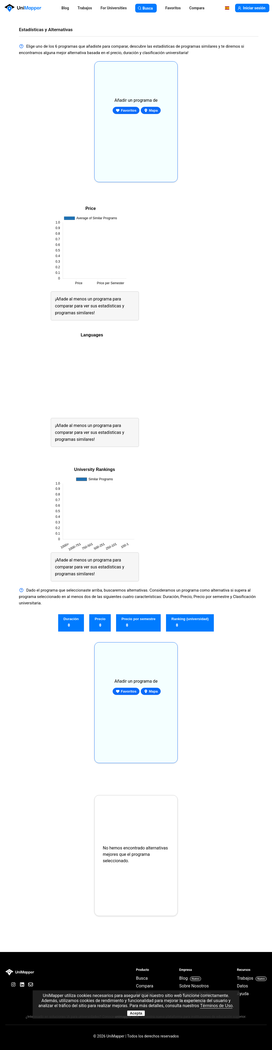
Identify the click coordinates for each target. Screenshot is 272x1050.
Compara (197, 8)
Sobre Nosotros (194, 985)
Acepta (136, 1013)
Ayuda (243, 993)
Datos (242, 985)
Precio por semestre (138, 623)
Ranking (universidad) (190, 623)
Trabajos (85, 8)
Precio (100, 623)
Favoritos (126, 110)
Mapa (151, 110)
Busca (146, 8)
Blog (65, 8)
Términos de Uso (216, 1005)
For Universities (113, 8)
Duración (71, 623)
